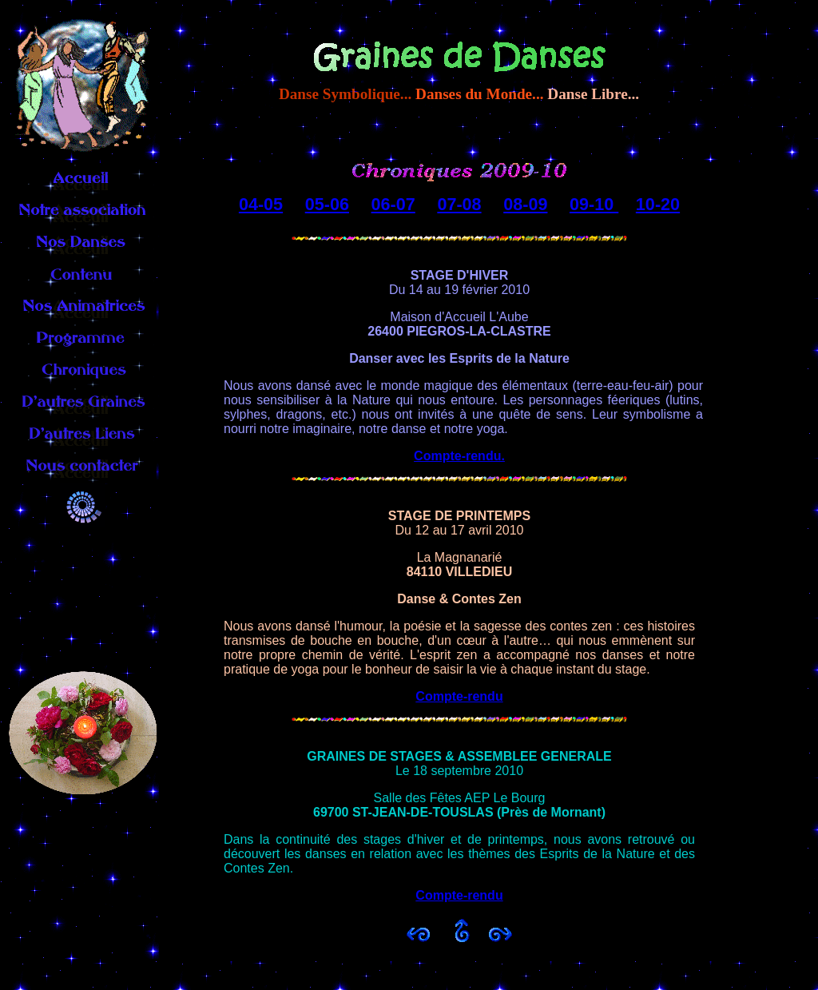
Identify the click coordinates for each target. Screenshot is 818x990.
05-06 (327, 204)
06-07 (393, 204)
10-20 (658, 204)
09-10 (594, 204)
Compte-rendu (458, 696)
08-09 (525, 204)
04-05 (261, 204)
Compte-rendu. (459, 456)
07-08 (459, 204)
